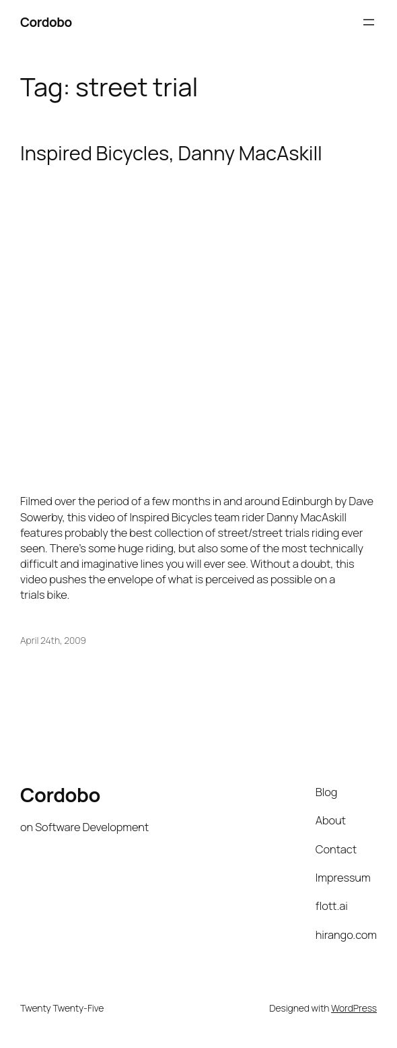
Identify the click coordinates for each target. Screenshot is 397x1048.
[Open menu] (369, 22)
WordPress (354, 1008)
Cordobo (46, 22)
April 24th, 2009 (53, 640)
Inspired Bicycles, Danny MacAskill (171, 153)
